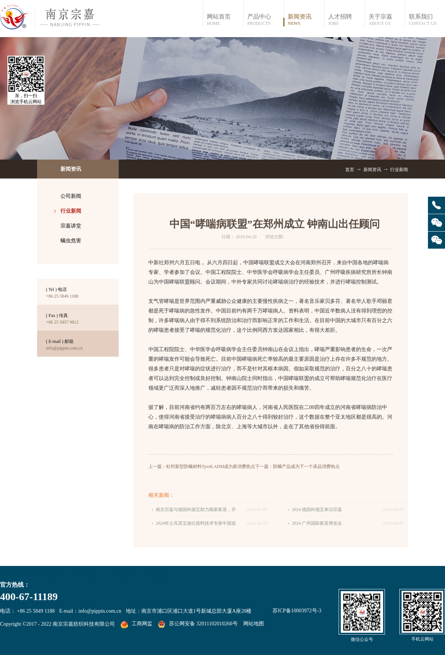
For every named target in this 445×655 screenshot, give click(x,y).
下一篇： (297, 466)
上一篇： (201, 466)
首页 (349, 169)
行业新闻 (399, 169)
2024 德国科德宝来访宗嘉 (317, 509)
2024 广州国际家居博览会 (317, 523)
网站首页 (225, 19)
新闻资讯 (372, 169)
